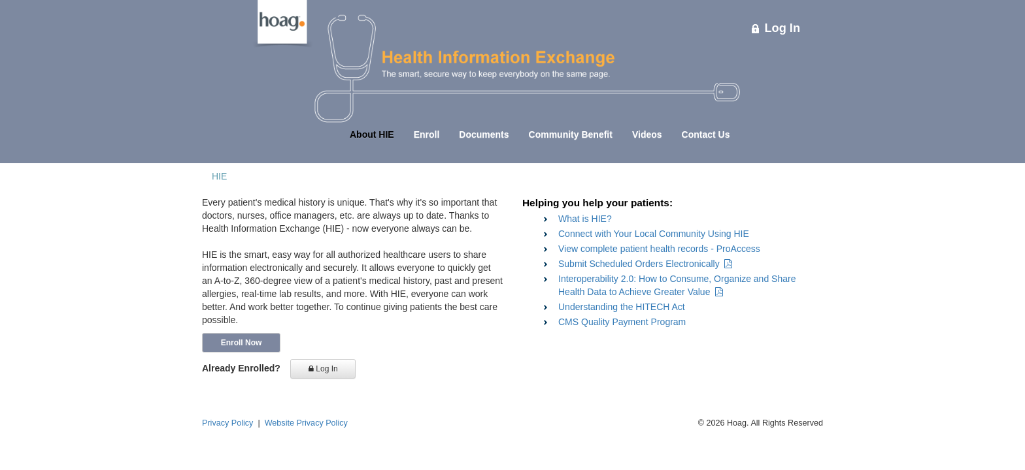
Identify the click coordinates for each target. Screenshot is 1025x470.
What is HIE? (585, 218)
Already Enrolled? (241, 368)
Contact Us (706, 134)
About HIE (372, 134)
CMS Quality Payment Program (622, 322)
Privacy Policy (227, 423)
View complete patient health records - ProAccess (659, 248)
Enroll (427, 134)
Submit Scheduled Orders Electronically (645, 263)
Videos (647, 134)
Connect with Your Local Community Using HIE (653, 233)
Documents (484, 134)
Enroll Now (241, 342)
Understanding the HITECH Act (621, 307)
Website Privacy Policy (306, 423)
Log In (776, 28)
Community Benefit (571, 134)
